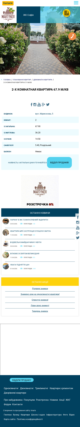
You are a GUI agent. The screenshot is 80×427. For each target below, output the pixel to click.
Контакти (17, 404)
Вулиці (16, 415)
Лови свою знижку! (40, 305)
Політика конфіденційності (30, 419)
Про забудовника (13, 399)
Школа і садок (38, 415)
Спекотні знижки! (40, 300)
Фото (65, 415)
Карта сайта (9, 419)
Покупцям (29, 399)
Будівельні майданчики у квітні (25, 242)
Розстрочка (42, 399)
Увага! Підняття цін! (19, 265)
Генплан (8, 415)
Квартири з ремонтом (61, 388)
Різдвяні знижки (40, 288)
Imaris (33, 410)
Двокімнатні (26, 388)
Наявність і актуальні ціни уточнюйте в (40, 163)
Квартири (25, 415)
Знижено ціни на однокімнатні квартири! (40, 294)
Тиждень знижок (40, 311)
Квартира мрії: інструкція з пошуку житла (30, 231)
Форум (7, 404)
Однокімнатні (11, 388)
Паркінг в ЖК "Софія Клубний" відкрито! (29, 220)
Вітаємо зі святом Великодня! (24, 254)
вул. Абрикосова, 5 (44, 114)
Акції (61, 399)
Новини (54, 399)
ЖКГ (68, 399)
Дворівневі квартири (15, 392)
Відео (72, 415)
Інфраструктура (54, 415)
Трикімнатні (41, 388)
